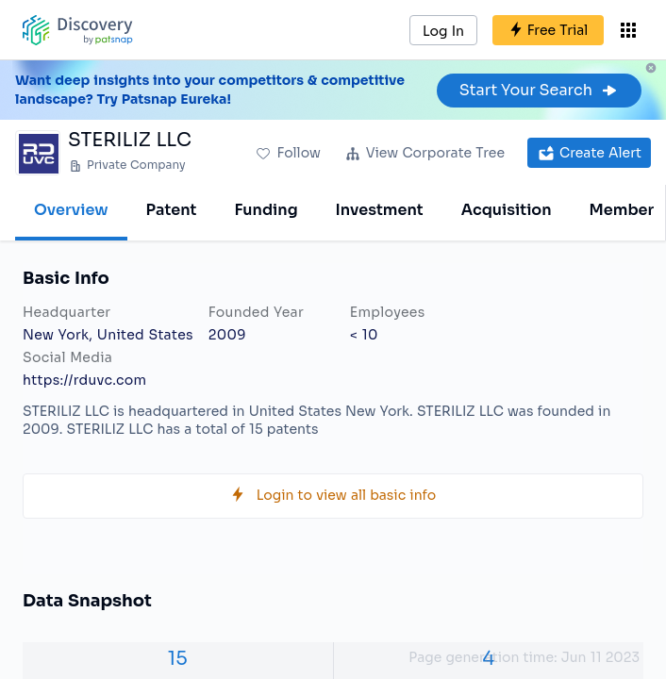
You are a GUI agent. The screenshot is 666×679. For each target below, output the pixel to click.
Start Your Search (539, 90)
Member (622, 210)
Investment (380, 210)
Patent (171, 210)
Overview (71, 210)
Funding (265, 210)
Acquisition (506, 210)
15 (178, 659)
